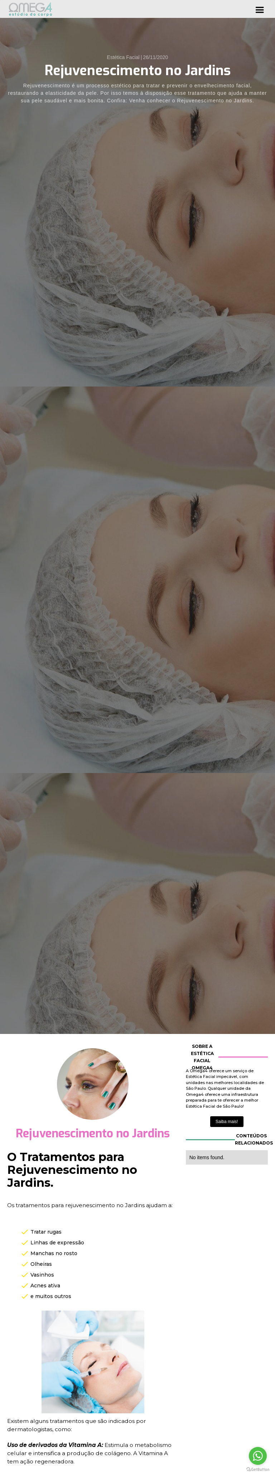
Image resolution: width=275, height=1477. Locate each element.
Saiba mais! (227, 1121)
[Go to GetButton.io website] (257, 1469)
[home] (30, 9)
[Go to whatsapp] (258, 1456)
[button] (259, 9)
